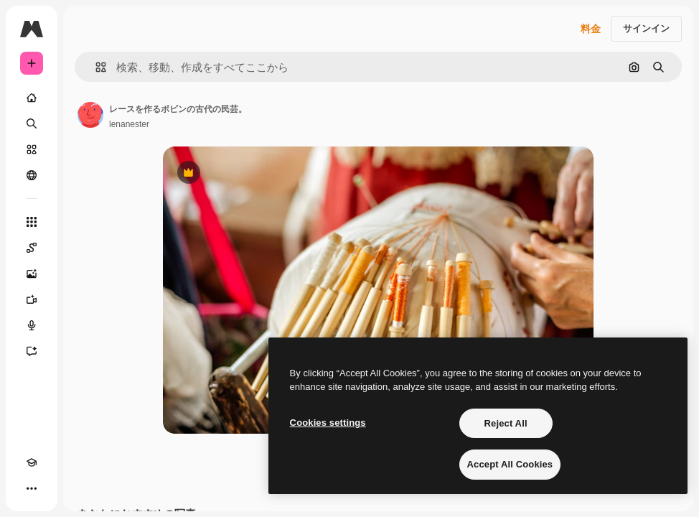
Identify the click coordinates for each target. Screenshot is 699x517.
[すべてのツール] (31, 221)
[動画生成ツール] (31, 299)
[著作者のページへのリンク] (90, 115)
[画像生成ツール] (31, 273)
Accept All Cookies (510, 464)
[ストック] (31, 149)
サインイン (646, 28)
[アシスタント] (31, 351)
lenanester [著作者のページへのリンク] (129, 124)
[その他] (31, 488)
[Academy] (31, 462)
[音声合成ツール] (31, 325)
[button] (95, 67)
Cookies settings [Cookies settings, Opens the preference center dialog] (328, 422)
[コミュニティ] (31, 175)
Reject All (505, 423)
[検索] (31, 123)
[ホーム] (31, 97)
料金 (591, 28)
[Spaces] (31, 247)
